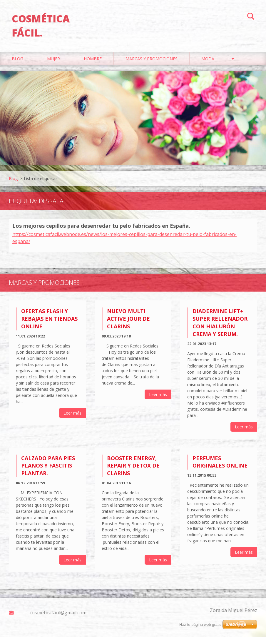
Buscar (250, 17)
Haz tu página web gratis (200, 624)
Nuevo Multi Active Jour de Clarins (128, 318)
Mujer (53, 58)
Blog (17, 58)
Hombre (93, 58)
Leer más (72, 413)
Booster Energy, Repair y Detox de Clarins (133, 466)
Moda (207, 58)
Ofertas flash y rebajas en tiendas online (49, 318)
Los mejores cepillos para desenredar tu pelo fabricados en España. (101, 225)
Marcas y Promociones (152, 58)
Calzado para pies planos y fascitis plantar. (48, 466)
